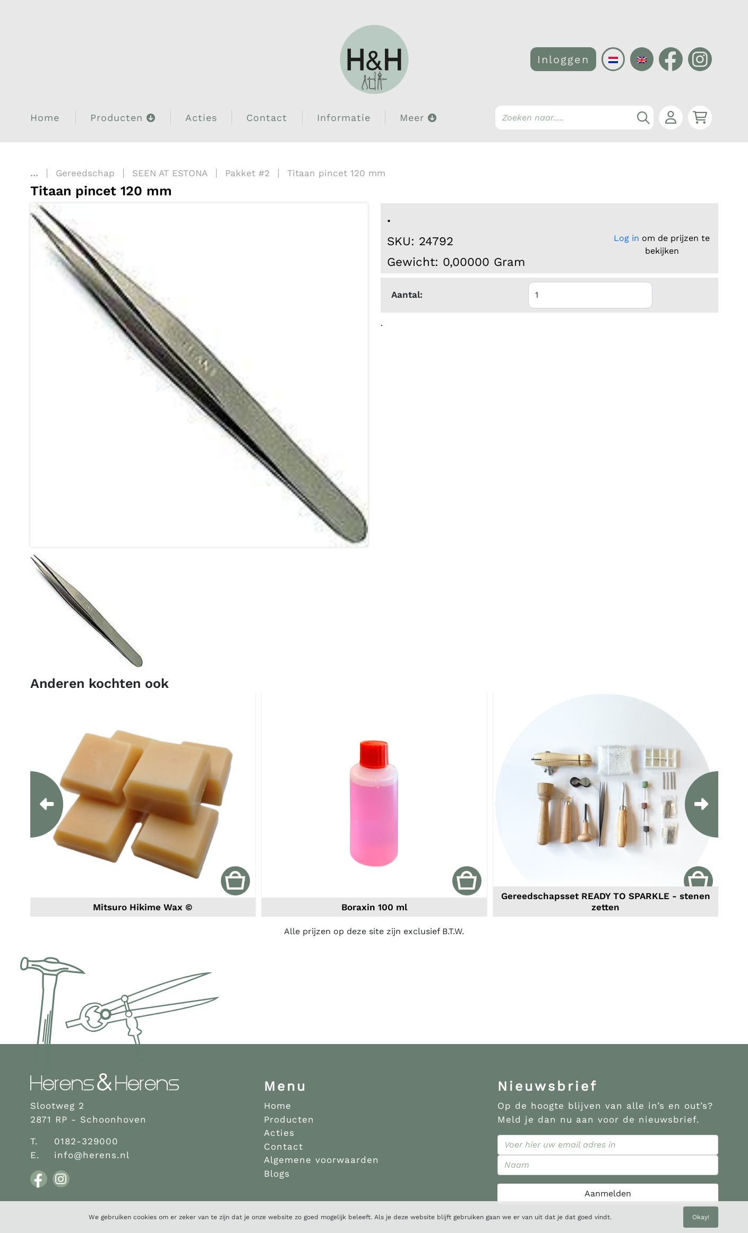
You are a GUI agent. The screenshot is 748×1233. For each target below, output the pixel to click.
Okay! (700, 1217)
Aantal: (407, 294)
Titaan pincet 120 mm (336, 173)
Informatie (344, 117)
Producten (289, 1119)
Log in (626, 238)
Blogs (277, 1173)
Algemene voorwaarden (321, 1159)
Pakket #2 (247, 173)
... (34, 173)
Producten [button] (123, 117)
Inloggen (563, 59)
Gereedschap (85, 173)
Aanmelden (607, 1193)
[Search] (574, 118)
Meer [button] (418, 117)
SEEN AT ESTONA (170, 173)
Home (44, 117)
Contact (266, 117)
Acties (201, 117)
